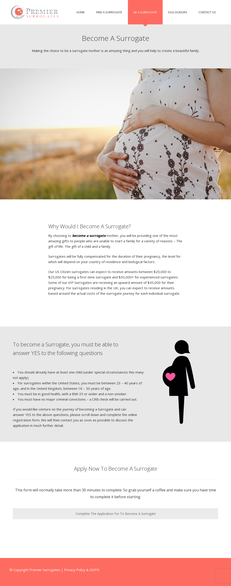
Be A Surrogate (145, 12)
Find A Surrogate (109, 12)
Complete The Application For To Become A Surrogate (116, 513)
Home (80, 12)
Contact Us (207, 12)
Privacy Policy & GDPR (81, 569)
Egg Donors (177, 12)
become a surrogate (89, 235)
